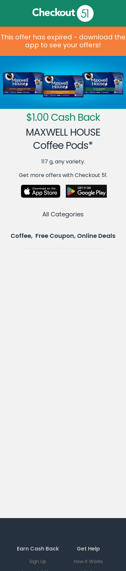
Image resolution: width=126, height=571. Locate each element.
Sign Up (37, 561)
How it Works (88, 561)
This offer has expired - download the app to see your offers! (63, 41)
